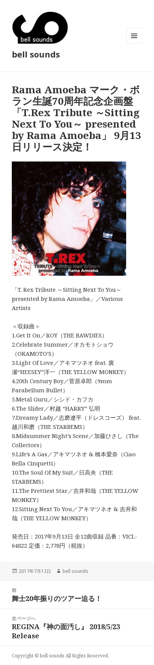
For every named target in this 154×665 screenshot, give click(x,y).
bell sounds (36, 54)
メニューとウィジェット (134, 43)
